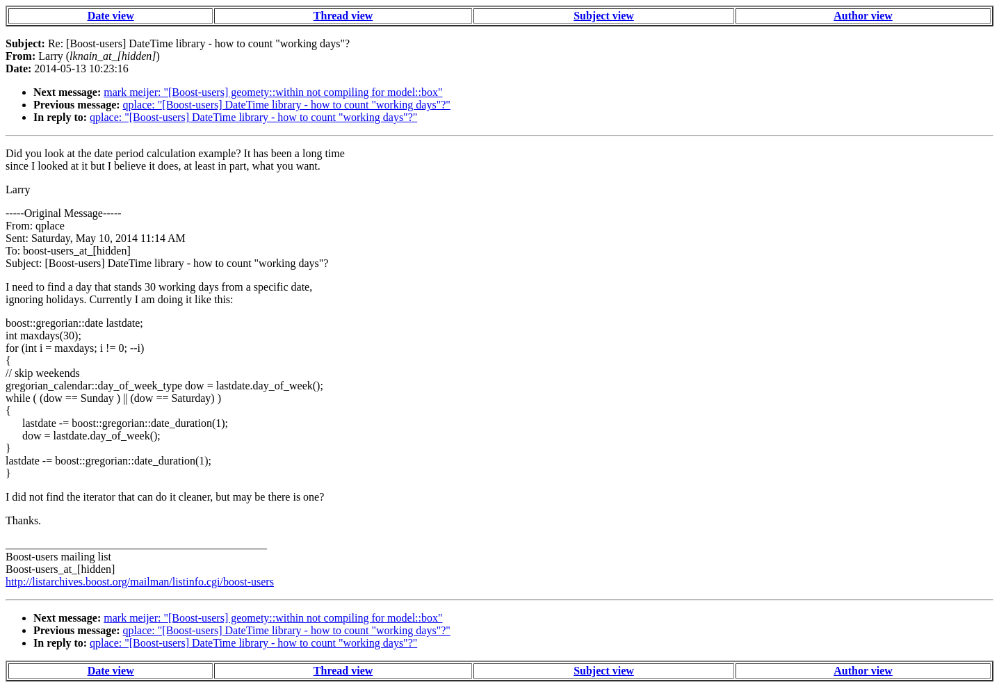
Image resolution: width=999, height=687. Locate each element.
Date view (111, 16)
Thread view (343, 16)
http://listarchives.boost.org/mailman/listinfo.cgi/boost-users (140, 582)
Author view (863, 16)
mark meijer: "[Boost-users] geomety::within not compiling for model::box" (273, 92)
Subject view (604, 16)
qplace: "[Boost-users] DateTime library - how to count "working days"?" (286, 105)
